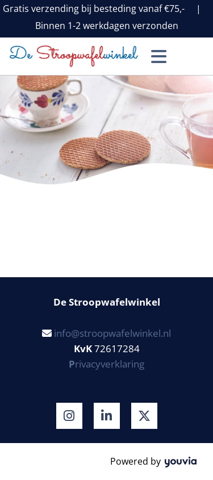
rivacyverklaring (106, 363)
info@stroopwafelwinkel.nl (112, 333)
